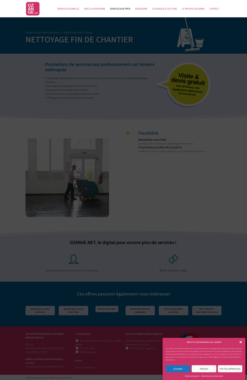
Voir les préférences (230, 368)
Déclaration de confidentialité (212, 375)
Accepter (178, 368)
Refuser (204, 368)
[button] (240, 342)
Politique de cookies (192, 375)
